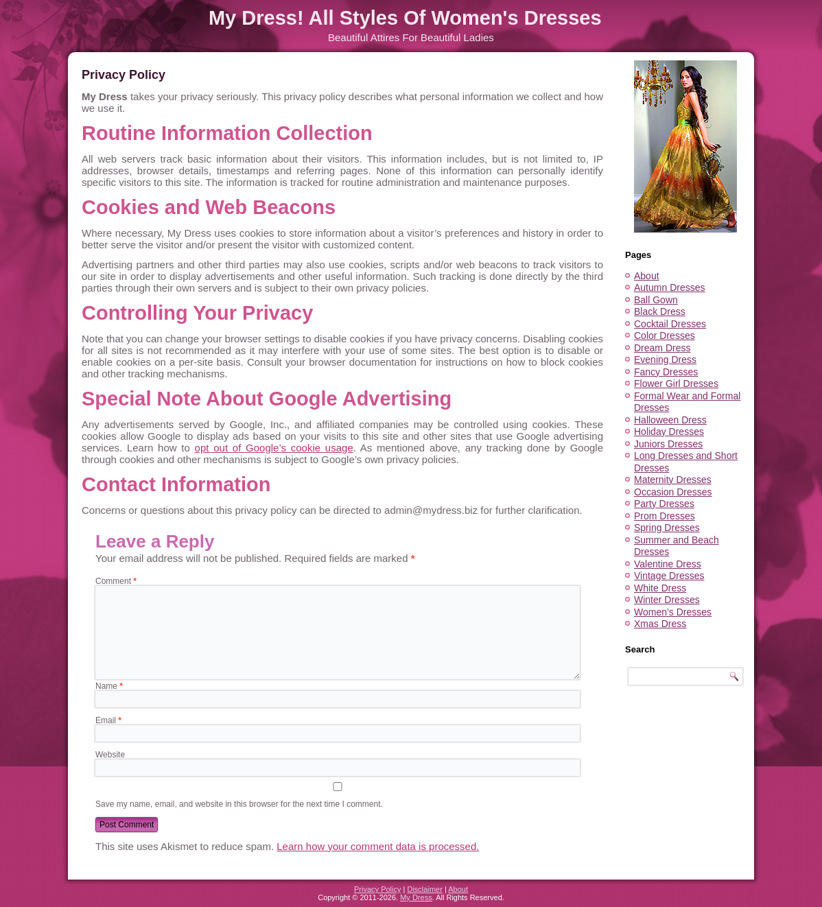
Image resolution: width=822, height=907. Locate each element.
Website (110, 754)
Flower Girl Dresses (676, 383)
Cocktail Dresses (670, 323)
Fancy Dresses (666, 371)
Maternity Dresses (673, 479)
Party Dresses (664, 503)
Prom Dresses (664, 515)
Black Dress (659, 311)
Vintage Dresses (669, 575)
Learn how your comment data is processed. (378, 846)
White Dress (660, 587)
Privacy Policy (377, 889)
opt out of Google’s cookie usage (274, 448)
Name (109, 686)
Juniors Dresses (668, 443)
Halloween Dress (670, 419)
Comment (116, 581)
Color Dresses (664, 335)
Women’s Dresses (673, 611)
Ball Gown (656, 299)
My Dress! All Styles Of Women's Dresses (405, 18)
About (646, 275)
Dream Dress (662, 347)
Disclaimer (424, 889)
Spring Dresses (667, 527)
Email (108, 720)
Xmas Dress (660, 623)
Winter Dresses (667, 599)
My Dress (416, 897)
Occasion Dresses (673, 491)
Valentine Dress (667, 563)
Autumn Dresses (669, 287)
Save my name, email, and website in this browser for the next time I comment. (239, 804)
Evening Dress (665, 359)
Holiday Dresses (669, 431)
